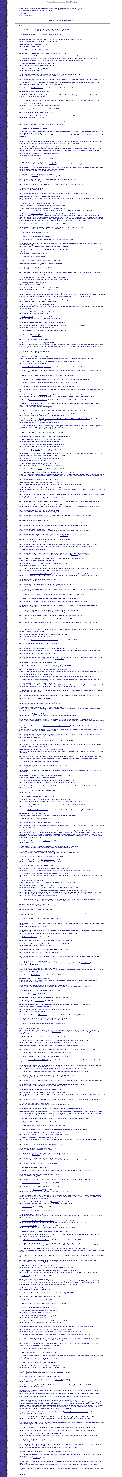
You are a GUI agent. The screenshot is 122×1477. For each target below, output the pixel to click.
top (26, 1474)
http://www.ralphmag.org (43, 1006)
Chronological (71, 20)
